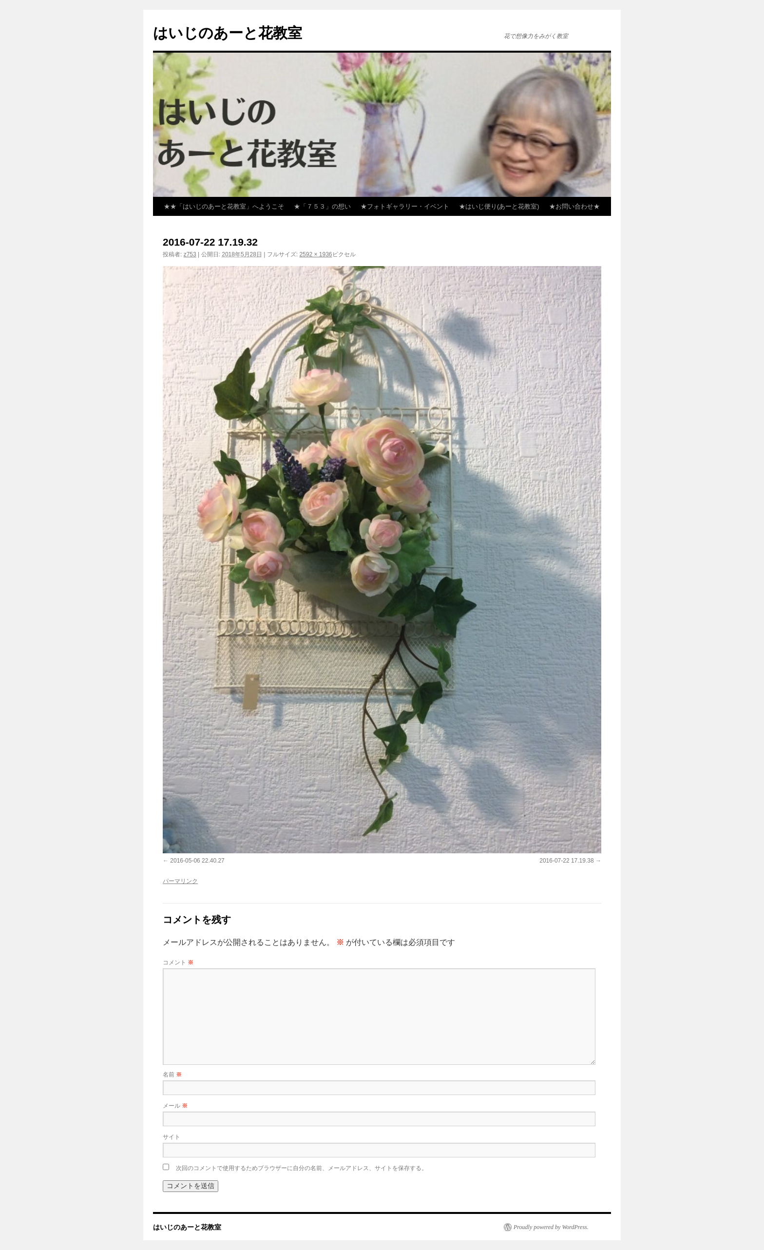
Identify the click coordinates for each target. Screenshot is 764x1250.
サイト (171, 1137)
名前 (172, 1074)
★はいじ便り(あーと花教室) (499, 206)
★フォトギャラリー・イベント (405, 206)
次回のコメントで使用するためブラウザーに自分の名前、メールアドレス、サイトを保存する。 (301, 1168)
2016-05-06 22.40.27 (197, 860)
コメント (178, 962)
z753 (190, 254)
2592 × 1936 (315, 254)
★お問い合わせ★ (574, 206)
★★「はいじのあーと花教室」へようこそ (224, 206)
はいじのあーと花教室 (227, 33)
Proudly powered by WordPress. (551, 1227)
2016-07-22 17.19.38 (566, 860)
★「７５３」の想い (322, 206)
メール (175, 1105)
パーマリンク (180, 881)
